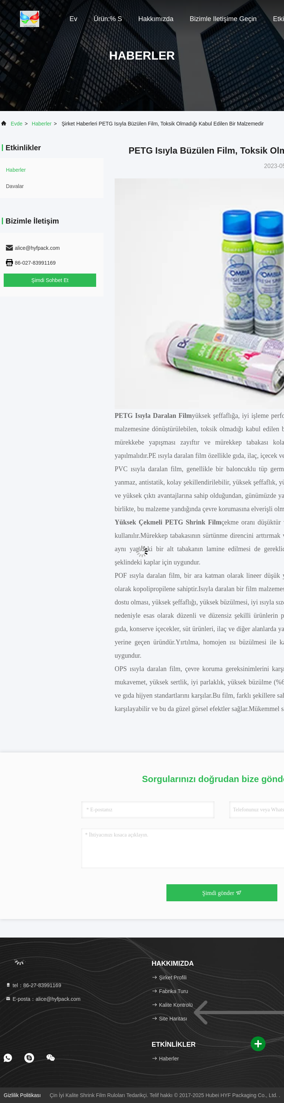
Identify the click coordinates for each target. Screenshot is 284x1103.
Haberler (42, 124)
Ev (73, 19)
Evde (17, 124)
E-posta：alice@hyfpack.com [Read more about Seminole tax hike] (43, 999)
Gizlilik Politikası (22, 1095)
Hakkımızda (155, 19)
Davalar (15, 186)
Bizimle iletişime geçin (223, 19)
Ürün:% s (108, 19)
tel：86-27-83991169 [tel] (33, 985)
